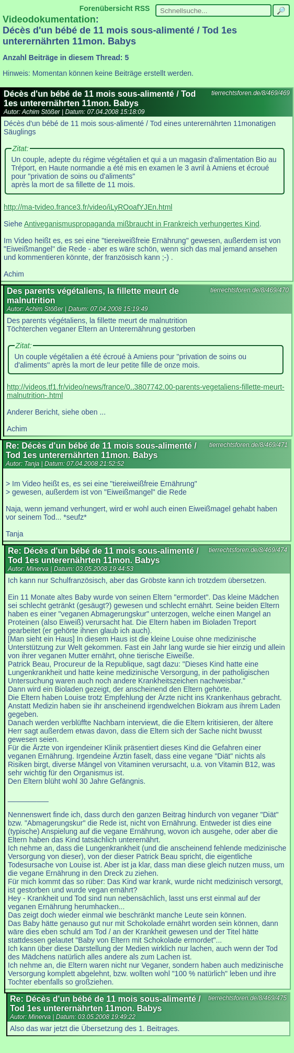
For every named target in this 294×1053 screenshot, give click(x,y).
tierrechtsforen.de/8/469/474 (248, 550)
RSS (142, 8)
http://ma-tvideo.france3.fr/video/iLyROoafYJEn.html (88, 207)
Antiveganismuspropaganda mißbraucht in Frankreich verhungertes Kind (141, 224)
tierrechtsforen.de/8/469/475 (247, 998)
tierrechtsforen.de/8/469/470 (249, 290)
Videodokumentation (49, 19)
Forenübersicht (106, 8)
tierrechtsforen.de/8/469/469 (250, 93)
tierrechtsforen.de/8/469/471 (248, 445)
